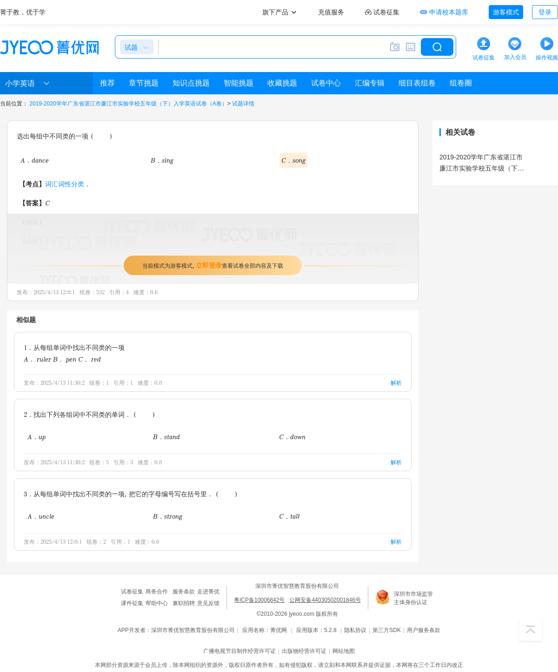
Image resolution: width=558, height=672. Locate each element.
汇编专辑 (370, 83)
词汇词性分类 (64, 184)
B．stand (166, 437)
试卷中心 (326, 83)
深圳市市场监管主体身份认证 (413, 598)
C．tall (289, 516)
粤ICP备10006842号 (259, 600)
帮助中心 (157, 603)
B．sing (162, 160)
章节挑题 (144, 83)
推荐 (107, 83)
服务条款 (184, 591)
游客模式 (506, 12)
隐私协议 (355, 630)
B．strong (167, 516)
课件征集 (132, 603)
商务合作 (157, 591)
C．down (292, 437)
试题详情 (243, 103)
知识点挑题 (191, 83)
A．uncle (40, 516)
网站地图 (343, 651)
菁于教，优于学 (23, 12)
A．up (36, 437)
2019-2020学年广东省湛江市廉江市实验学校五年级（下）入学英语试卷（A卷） (128, 103)
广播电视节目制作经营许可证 (239, 651)
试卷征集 (132, 591)
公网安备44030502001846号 (324, 600)
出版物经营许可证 (304, 651)
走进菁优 (208, 591)
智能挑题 (238, 83)
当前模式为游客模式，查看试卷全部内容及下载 (212, 265)
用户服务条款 (423, 630)
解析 (396, 382)
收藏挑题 (282, 83)
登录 (544, 12)
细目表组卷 (417, 83)
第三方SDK (386, 630)
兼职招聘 (184, 603)
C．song (293, 160)
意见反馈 (208, 603)
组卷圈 (461, 83)
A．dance (34, 160)
